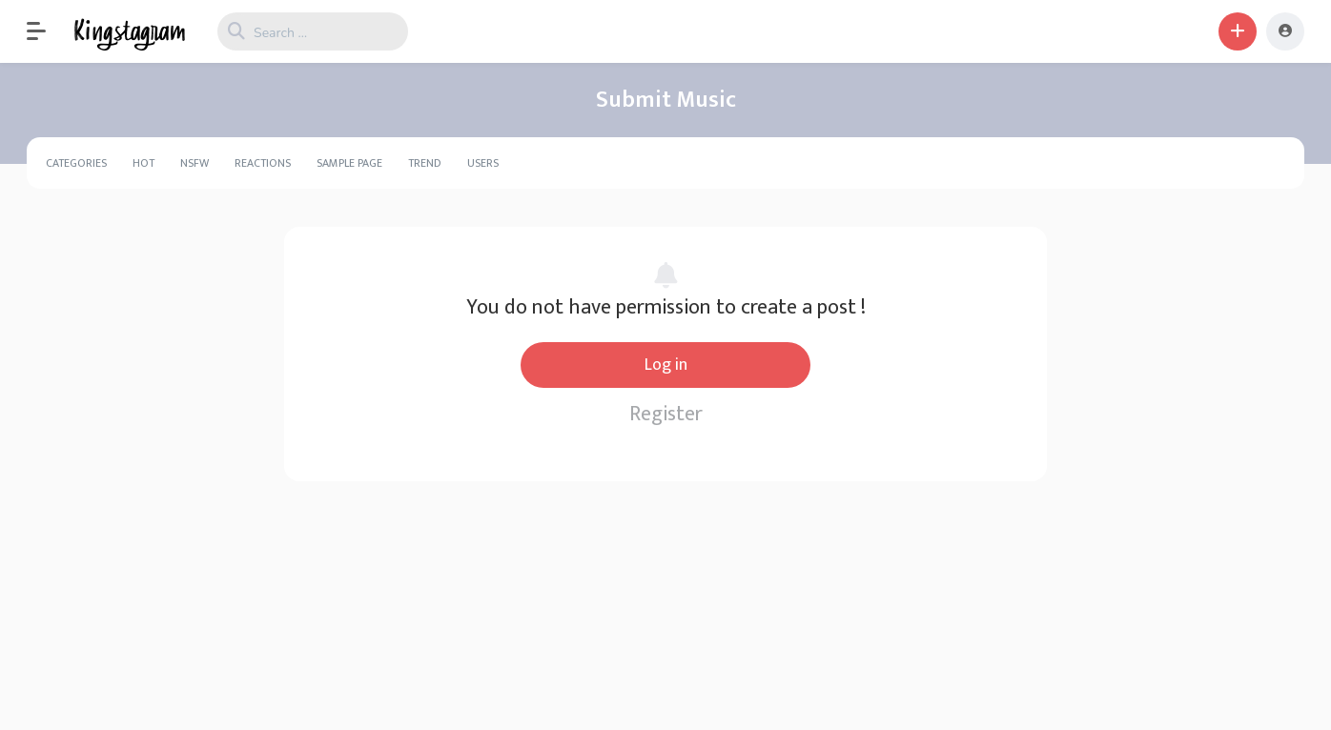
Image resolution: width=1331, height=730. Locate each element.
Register (666, 414)
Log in (666, 365)
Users (483, 162)
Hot (143, 162)
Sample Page (349, 162)
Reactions (263, 162)
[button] (46, 31)
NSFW (194, 162)
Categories (76, 162)
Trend (424, 162)
